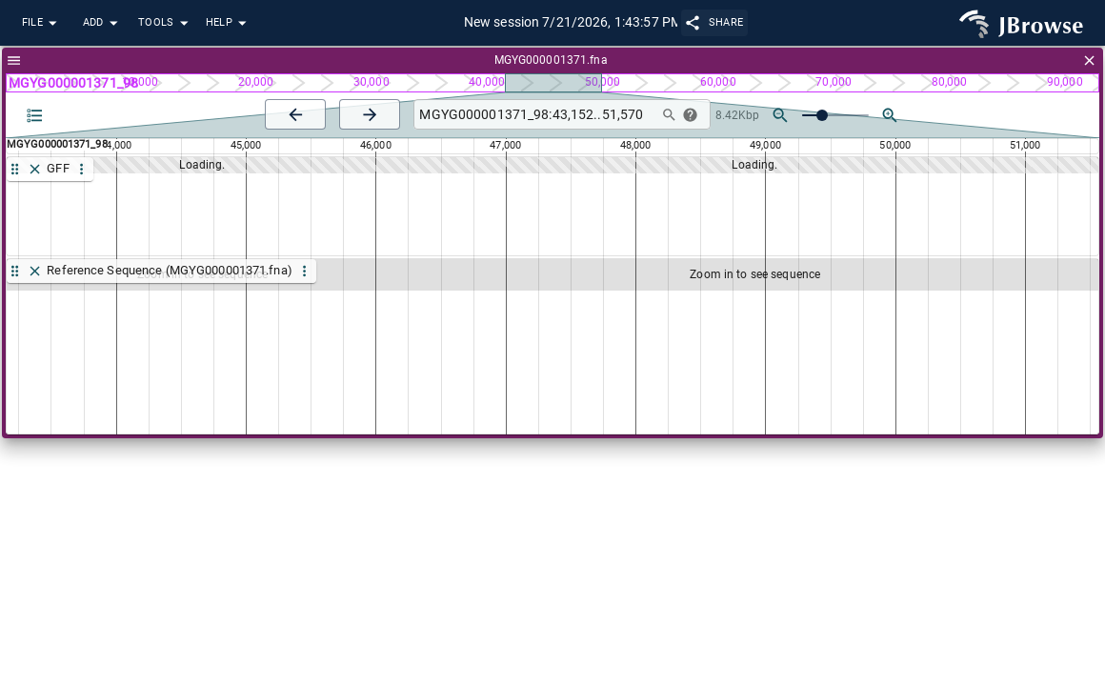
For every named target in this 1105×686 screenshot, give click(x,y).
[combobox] (533, 115)
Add (102, 23)
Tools (165, 23)
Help (228, 23)
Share (715, 22)
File (41, 23)
